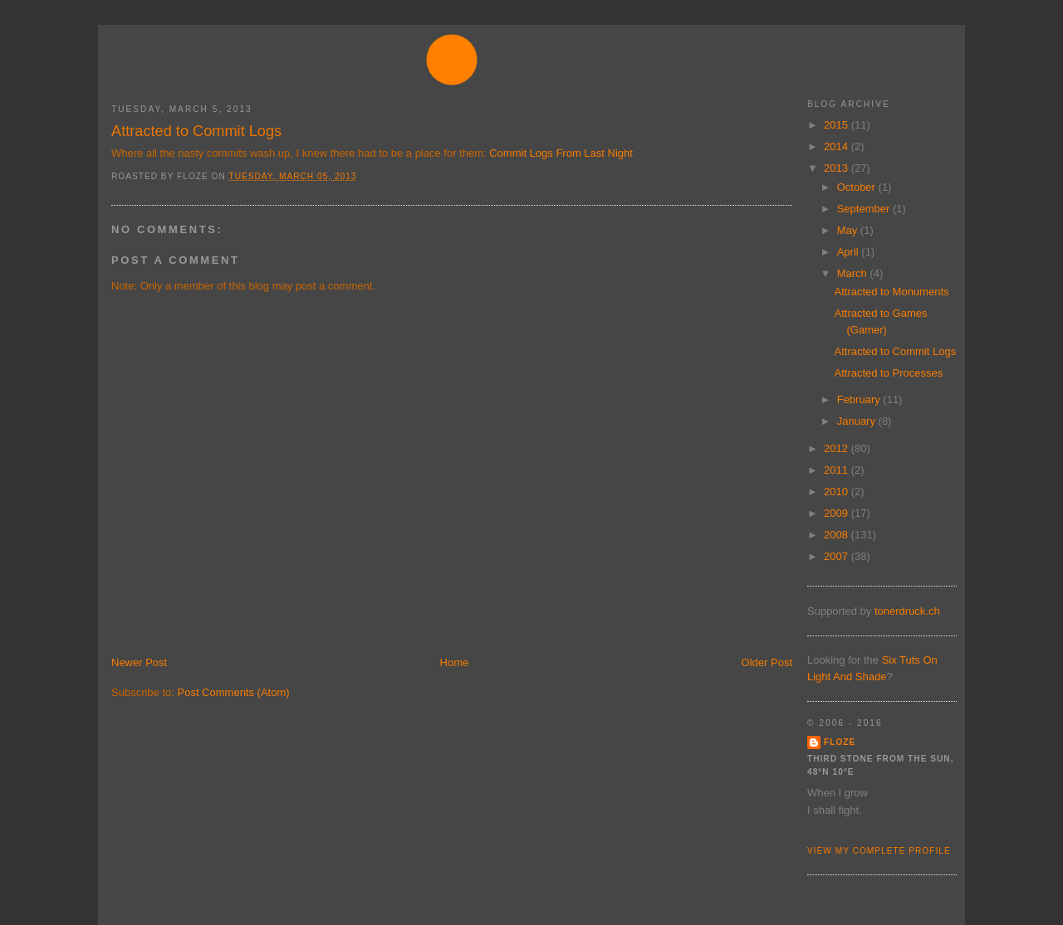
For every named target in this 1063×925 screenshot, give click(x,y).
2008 (837, 534)
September (865, 208)
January (858, 421)
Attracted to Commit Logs (196, 131)
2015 (837, 125)
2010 (837, 491)
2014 (837, 146)
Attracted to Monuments (891, 291)
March (853, 273)
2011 (837, 470)
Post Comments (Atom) (234, 692)
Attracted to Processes (888, 373)
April (849, 252)
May (848, 230)
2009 (837, 513)
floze (839, 742)
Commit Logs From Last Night (561, 153)
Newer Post (139, 662)
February (860, 399)
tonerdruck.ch (907, 611)
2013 (837, 168)
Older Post (767, 662)
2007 (837, 556)
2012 (837, 448)
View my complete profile (879, 850)
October (858, 187)
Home (454, 662)
